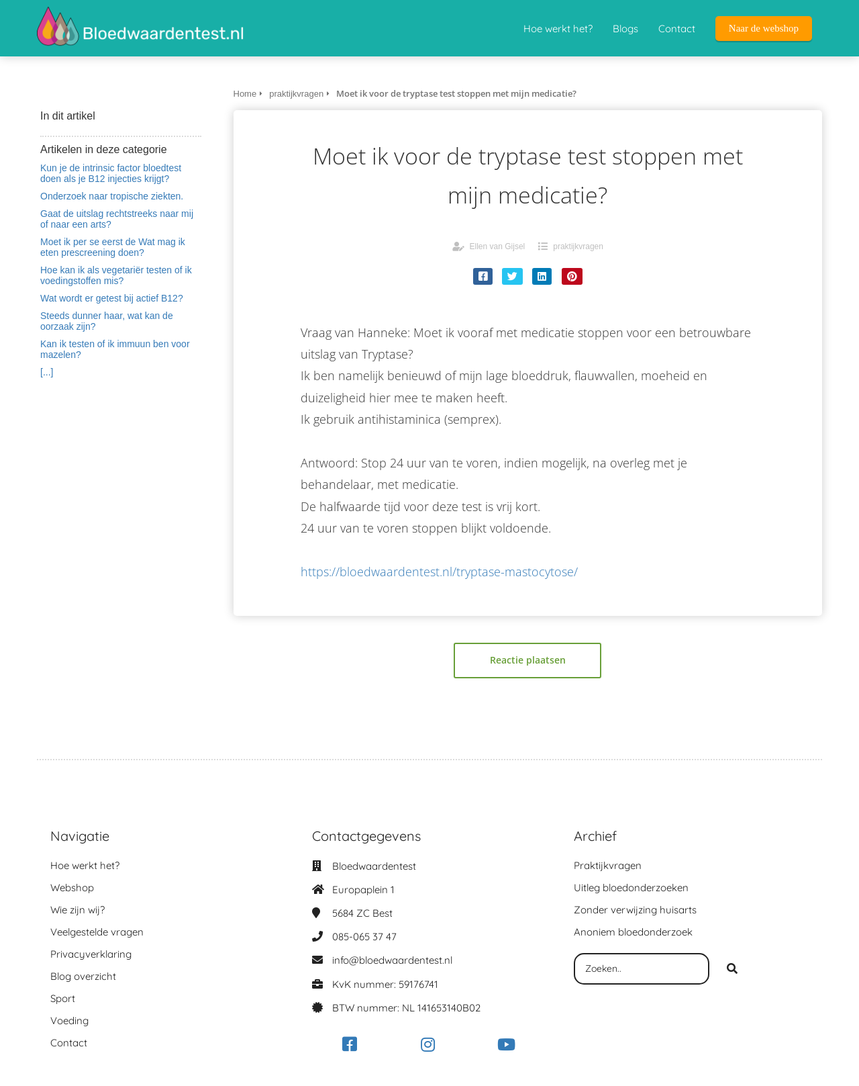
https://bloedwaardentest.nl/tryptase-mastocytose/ (439, 571)
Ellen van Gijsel (497, 246)
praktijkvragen (578, 246)
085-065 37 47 (364, 936)
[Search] (732, 969)
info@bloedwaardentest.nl (392, 960)
